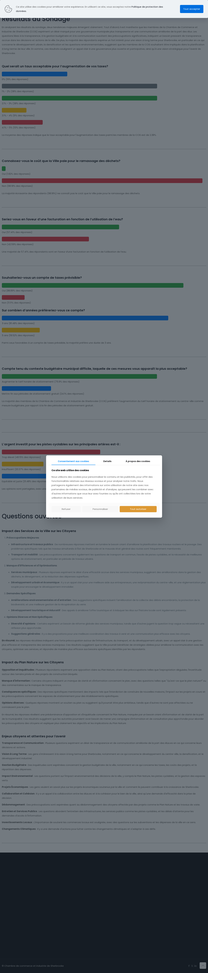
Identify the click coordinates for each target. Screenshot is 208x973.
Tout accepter (191, 9)
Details (107, 461)
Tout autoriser (138, 509)
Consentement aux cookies (73, 461)
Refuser (66, 509)
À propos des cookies (138, 461)
